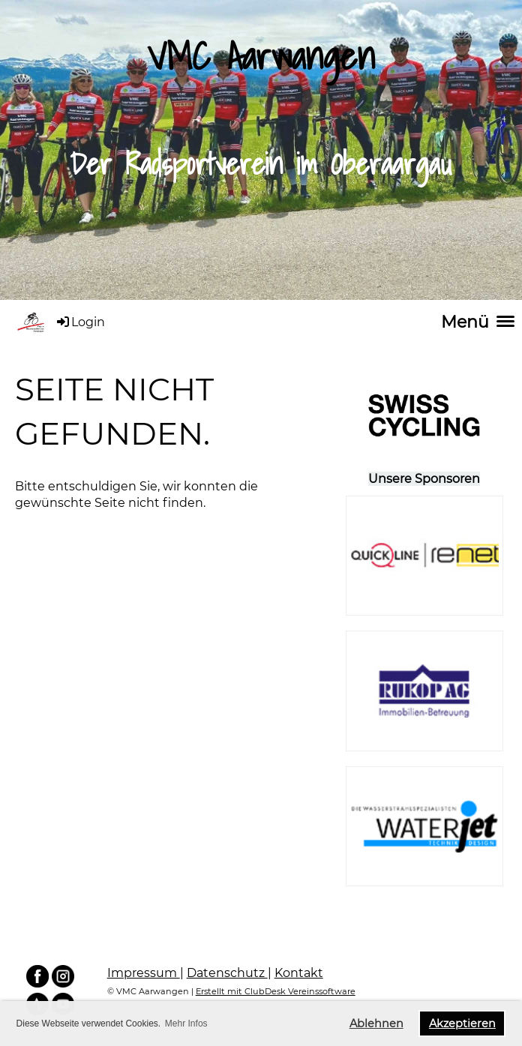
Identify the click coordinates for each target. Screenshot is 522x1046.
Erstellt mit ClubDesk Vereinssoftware (276, 991)
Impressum (143, 973)
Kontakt (298, 973)
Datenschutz (227, 973)
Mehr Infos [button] (186, 1023)
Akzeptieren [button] (462, 1023)
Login (80, 322)
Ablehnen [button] (377, 1023)
